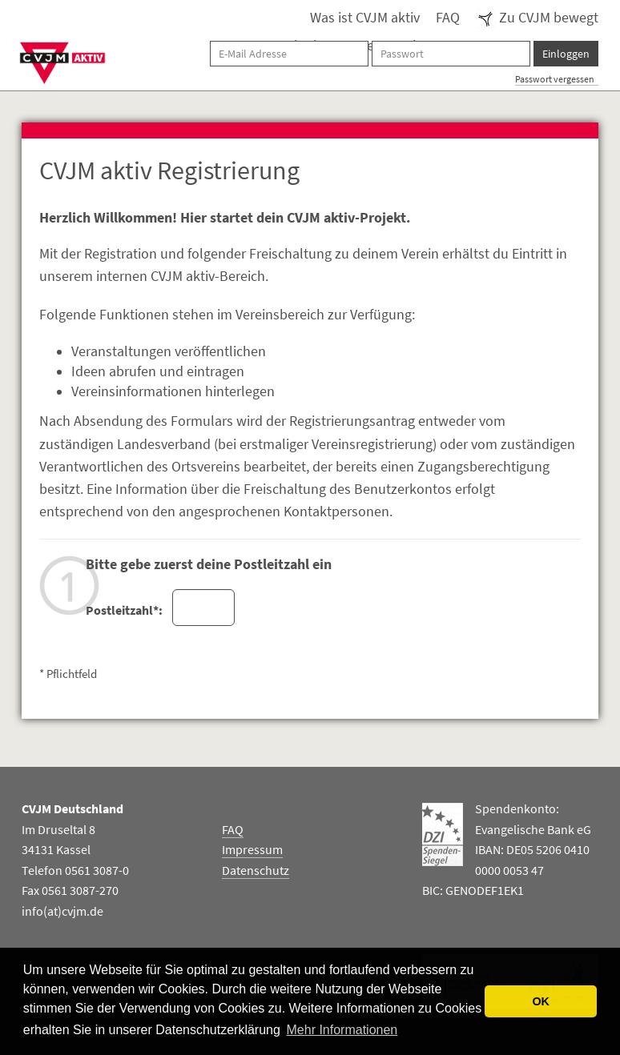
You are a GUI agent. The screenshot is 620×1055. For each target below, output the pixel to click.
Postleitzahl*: (123, 610)
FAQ (448, 17)
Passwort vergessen (554, 79)
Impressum (252, 849)
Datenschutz (255, 870)
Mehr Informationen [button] (342, 1030)
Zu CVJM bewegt (537, 17)
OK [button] (541, 1001)
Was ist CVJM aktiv (365, 17)
